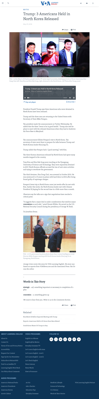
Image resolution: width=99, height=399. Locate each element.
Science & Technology (57, 386)
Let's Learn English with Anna (35, 349)
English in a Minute (31, 338)
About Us (4, 338)
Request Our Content (8, 353)
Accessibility (5, 349)
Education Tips (31, 390)
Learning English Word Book (10, 368)
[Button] (65, 29)
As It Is (26, 10)
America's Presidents (8, 386)
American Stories (7, 390)
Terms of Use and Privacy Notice (12, 346)
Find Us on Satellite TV (8, 364)
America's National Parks (9, 382)
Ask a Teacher (30, 386)
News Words (29, 368)
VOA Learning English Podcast (85, 382)
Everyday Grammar (32, 393)
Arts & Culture (6, 393)
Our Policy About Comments (10, 371)
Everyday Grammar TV (32, 346)
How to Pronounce (31, 371)
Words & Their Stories (57, 393)
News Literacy (30, 364)
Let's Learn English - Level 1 (34, 353)
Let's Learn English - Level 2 (34, 357)
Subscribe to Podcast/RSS (9, 360)
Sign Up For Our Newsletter (10, 357)
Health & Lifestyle (56, 382)
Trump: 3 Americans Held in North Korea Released (44, 89)
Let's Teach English (31, 360)
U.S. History (54, 390)
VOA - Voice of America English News (39, 91)
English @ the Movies (32, 342)
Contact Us (4, 342)
